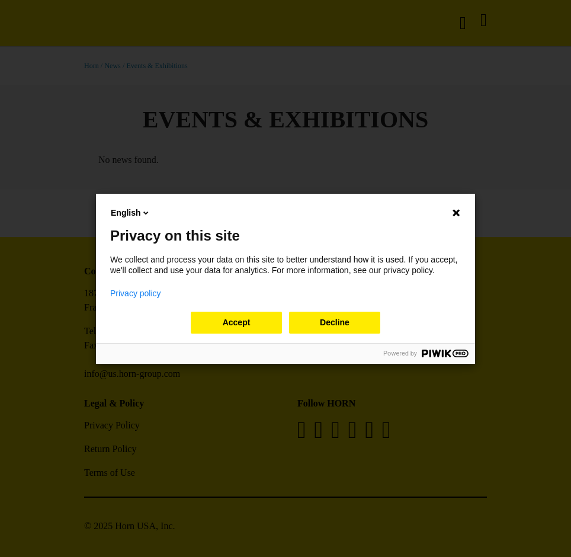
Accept (237, 322)
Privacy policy (135, 293)
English (130, 212)
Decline (334, 322)
